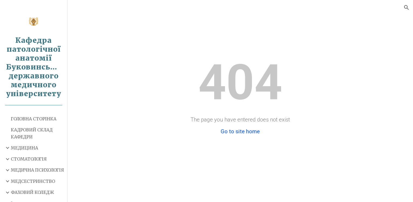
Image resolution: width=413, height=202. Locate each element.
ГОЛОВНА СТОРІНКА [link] (33, 118)
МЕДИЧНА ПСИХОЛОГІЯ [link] (37, 170)
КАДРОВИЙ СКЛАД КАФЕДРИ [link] (32, 133)
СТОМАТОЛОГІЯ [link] (29, 159)
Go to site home (240, 131)
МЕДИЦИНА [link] (24, 148)
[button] (406, 7)
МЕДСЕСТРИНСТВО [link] (33, 181)
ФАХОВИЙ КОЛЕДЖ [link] (32, 192)
